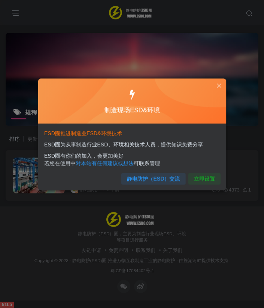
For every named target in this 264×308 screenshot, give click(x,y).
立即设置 (200, 176)
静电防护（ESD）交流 (152, 176)
